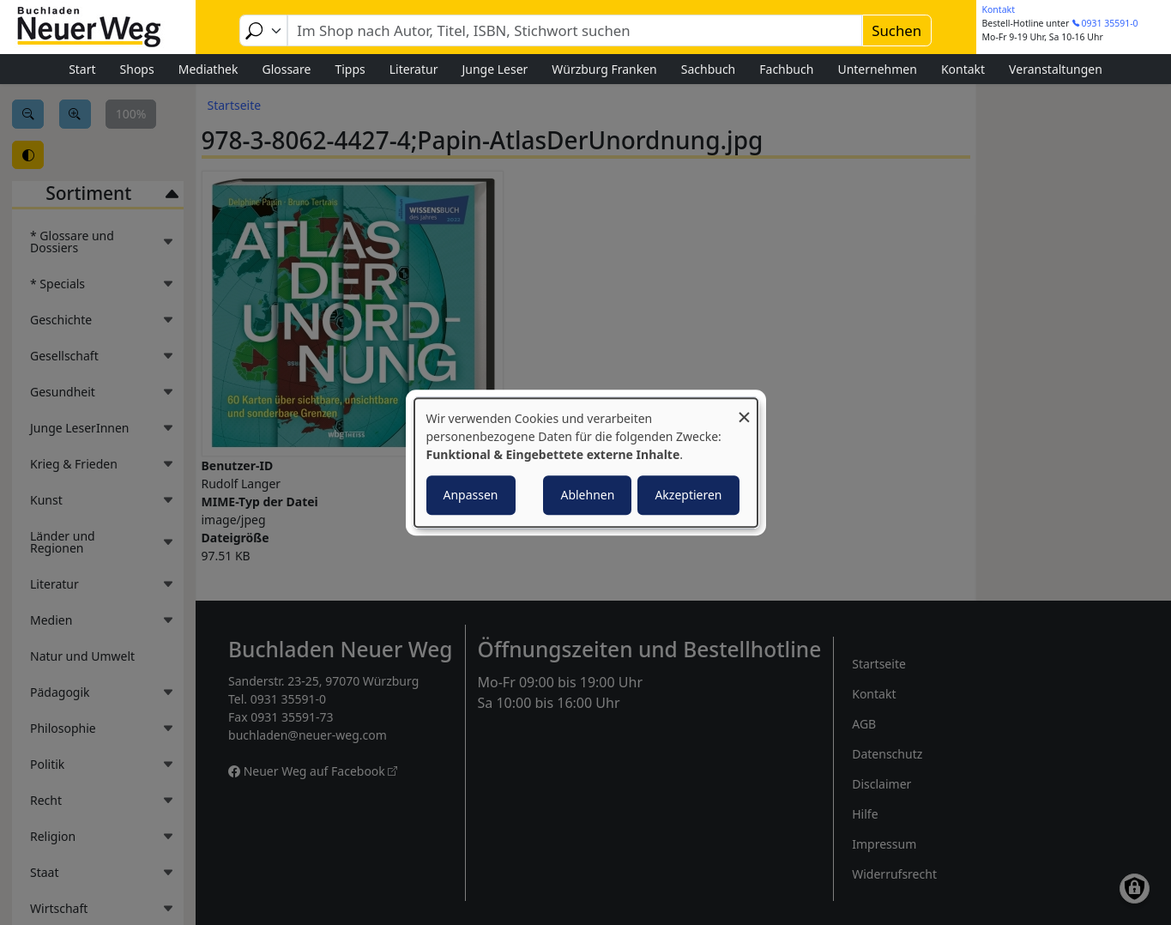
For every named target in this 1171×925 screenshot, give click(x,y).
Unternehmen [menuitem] (876, 69)
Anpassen (471, 495)
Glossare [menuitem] (286, 69)
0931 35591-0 (1109, 23)
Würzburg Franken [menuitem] (604, 69)
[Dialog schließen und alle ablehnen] (745, 409)
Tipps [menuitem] (350, 69)
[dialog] (586, 462)
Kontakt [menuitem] (963, 69)
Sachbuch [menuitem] (708, 69)
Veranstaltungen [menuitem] (1055, 69)
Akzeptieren (688, 495)
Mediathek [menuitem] (208, 69)
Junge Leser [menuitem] (495, 69)
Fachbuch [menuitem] (786, 69)
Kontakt (998, 9)
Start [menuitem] (82, 69)
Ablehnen (587, 495)
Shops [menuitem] (137, 69)
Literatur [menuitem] (413, 69)
